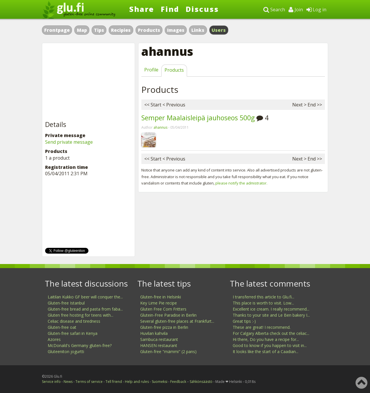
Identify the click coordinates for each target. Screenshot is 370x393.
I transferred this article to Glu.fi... (263, 297)
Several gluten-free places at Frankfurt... (177, 321)
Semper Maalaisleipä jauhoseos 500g (198, 117)
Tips (99, 30)
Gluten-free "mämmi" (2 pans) (168, 351)
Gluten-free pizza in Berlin (164, 327)
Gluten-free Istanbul (66, 303)
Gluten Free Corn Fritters (163, 309)
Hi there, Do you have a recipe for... (266, 339)
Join (295, 9)
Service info (51, 381)
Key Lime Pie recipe (158, 303)
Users (219, 30)
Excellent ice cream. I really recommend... (271, 309)
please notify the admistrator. (241, 183)
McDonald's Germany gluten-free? (80, 345)
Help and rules (137, 381)
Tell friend (114, 381)
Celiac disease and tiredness (74, 321)
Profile (151, 70)
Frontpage (57, 30)
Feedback (178, 381)
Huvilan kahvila (154, 333)
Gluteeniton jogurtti (66, 351)
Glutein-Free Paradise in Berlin (168, 315)
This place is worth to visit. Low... (263, 303)
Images (175, 30)
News (68, 381)
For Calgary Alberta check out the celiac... (271, 333)
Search (274, 9)
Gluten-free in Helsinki (160, 297)
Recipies (121, 30)
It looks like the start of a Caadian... (265, 351)
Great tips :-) (244, 321)
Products (149, 30)
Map (82, 30)
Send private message (69, 142)
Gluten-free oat (62, 327)
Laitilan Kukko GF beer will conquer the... (85, 297)
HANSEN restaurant (158, 345)
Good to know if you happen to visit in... (270, 345)
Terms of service (89, 381)
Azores (54, 339)
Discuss (202, 9)
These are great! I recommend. (262, 327)
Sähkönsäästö (201, 381)
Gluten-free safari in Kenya (72, 333)
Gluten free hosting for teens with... (80, 315)
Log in (316, 9)
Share (141, 9)
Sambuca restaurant (159, 339)
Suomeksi (159, 381)
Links (197, 30)
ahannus (160, 127)
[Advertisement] (88, 82)
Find (170, 9)
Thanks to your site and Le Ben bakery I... (271, 315)
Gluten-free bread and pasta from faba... (85, 309)
